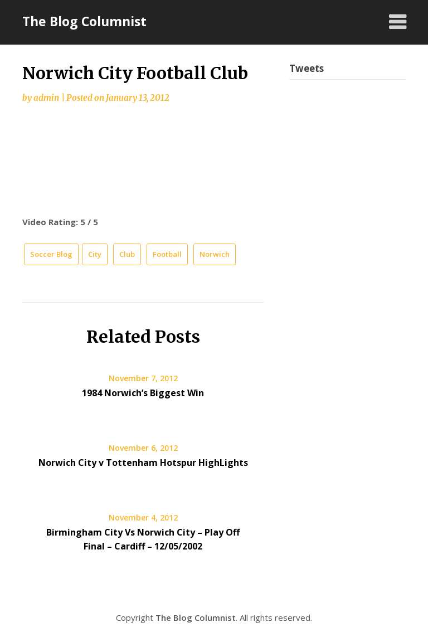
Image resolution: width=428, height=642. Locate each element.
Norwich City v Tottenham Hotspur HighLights (143, 462)
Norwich (215, 254)
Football (167, 254)
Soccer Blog (51, 254)
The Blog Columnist (84, 21)
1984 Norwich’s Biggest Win (143, 393)
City (94, 254)
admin (46, 98)
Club (127, 254)
